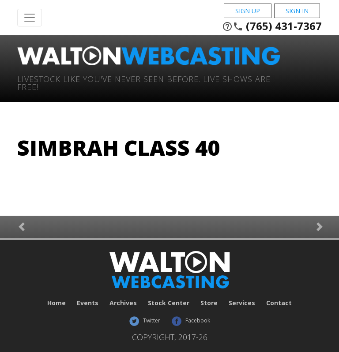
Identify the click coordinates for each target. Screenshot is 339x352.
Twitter (144, 320)
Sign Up (247, 11)
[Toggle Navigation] (29, 17)
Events (87, 303)
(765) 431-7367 (272, 26)
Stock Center (168, 303)
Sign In (297, 11)
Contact (279, 303)
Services (242, 303)
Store (209, 303)
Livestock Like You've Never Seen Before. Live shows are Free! (144, 82)
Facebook (190, 320)
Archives (123, 303)
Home (56, 303)
